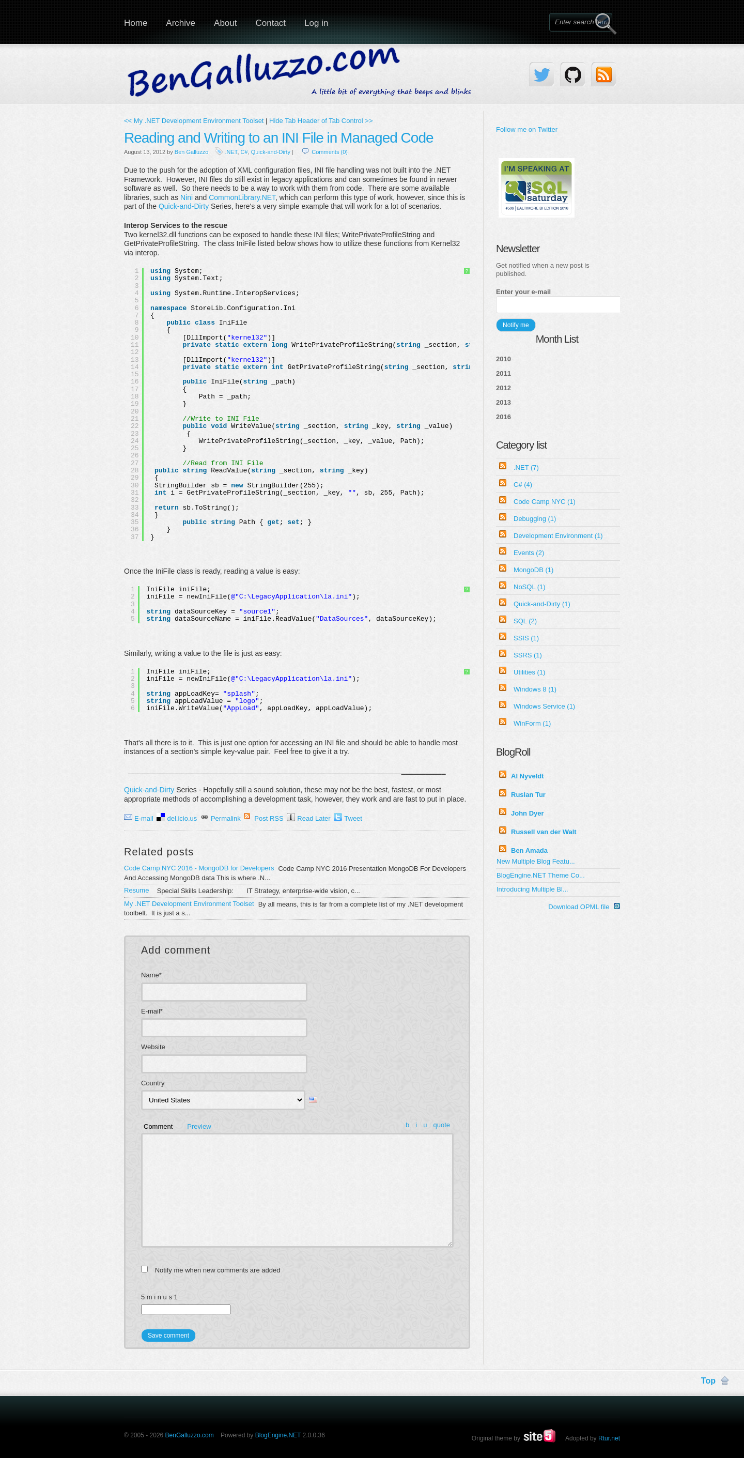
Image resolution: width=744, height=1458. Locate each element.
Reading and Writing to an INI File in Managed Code (278, 138)
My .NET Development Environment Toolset (189, 904)
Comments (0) (330, 152)
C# (244, 152)
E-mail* (152, 1011)
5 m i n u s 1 (159, 1297)
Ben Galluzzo (191, 152)
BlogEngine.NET (278, 1435)
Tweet (353, 818)
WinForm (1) (532, 723)
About (225, 23)
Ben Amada (529, 850)
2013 (503, 402)
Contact (270, 23)
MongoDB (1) (533, 570)
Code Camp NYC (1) (545, 501)
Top (708, 1380)
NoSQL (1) (530, 587)
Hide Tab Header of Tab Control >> (321, 121)
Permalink (226, 818)
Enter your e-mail (523, 292)
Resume (136, 890)
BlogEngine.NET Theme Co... (541, 875)
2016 (503, 417)
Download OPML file (584, 907)
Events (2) (529, 553)
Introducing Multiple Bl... (532, 889)
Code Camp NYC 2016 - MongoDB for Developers (199, 868)
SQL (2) (525, 621)
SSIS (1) (526, 638)
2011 (503, 373)
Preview (199, 1126)
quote (441, 1125)
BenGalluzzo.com (189, 1435)
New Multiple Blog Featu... (536, 861)
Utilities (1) (529, 672)
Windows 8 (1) (535, 689)
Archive (180, 23)
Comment (158, 1126)
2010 (503, 359)
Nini (186, 197)
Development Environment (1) (558, 536)
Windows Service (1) (544, 706)
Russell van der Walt (544, 832)
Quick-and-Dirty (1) (542, 604)
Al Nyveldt (527, 776)
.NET (231, 152)
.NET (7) (526, 467)
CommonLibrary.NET (242, 197)
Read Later (313, 818)
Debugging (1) (535, 519)
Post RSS (268, 818)
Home (135, 23)
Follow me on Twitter (526, 129)
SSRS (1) (528, 655)
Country (153, 1083)
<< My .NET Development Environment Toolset (194, 121)
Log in (316, 23)
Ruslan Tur (528, 795)
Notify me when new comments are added (218, 1270)
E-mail (143, 818)
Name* (151, 975)
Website (153, 1047)
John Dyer (527, 813)
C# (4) (523, 484)
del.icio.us (182, 818)
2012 (503, 388)
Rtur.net (609, 1438)
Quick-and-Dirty (270, 152)
